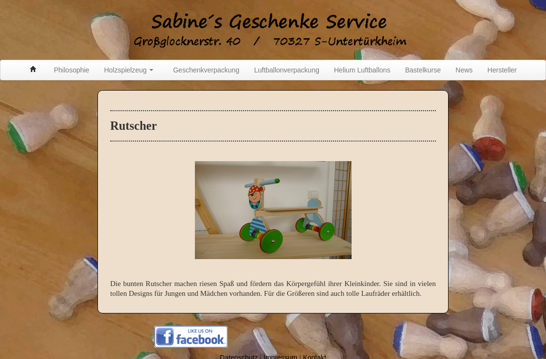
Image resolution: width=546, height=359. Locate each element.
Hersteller (502, 70)
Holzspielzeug (128, 70)
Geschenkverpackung (206, 70)
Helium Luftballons (362, 70)
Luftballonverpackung (286, 70)
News (464, 70)
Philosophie (71, 70)
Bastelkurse (423, 70)
